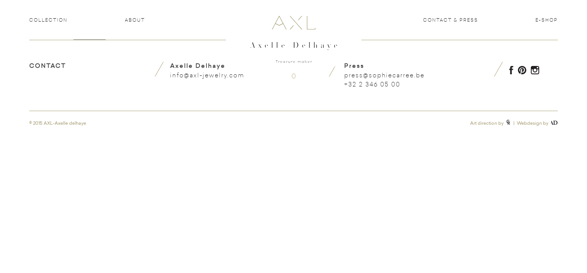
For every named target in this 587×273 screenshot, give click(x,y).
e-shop (546, 20)
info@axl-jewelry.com (207, 75)
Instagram (535, 70)
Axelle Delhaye (293, 53)
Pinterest (522, 70)
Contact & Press (450, 20)
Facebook (511, 70)
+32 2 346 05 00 (372, 84)
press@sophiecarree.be (384, 75)
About (135, 20)
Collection (48, 20)
